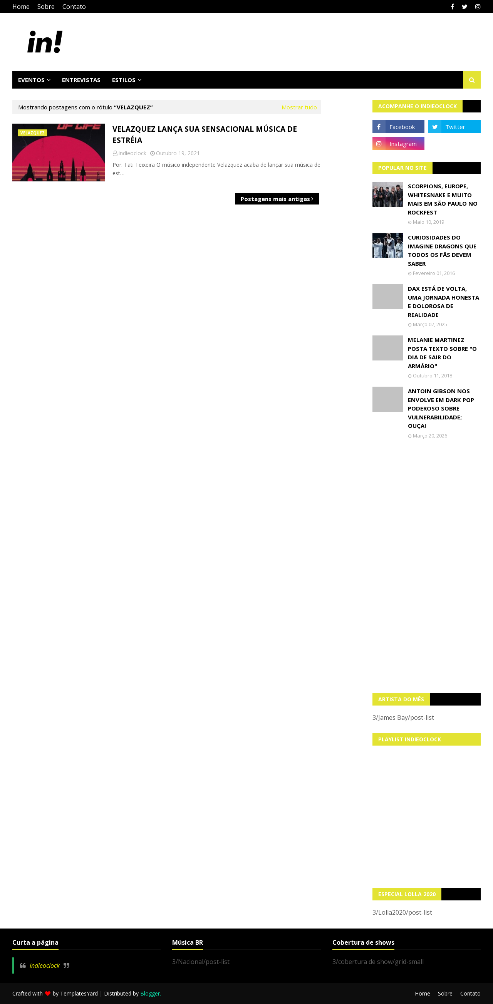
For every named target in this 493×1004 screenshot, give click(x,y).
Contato (74, 6)
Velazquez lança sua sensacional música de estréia (204, 134)
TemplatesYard (79, 993)
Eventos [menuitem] (31, 80)
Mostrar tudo (299, 107)
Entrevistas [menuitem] (81, 80)
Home (21, 6)
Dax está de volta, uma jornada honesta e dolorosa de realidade (443, 301)
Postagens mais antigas (275, 199)
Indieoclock (45, 965)
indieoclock (132, 153)
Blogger (150, 993)
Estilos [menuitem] (124, 80)
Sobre (46, 6)
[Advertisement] (426, 566)
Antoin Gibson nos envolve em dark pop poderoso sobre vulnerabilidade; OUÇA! (441, 408)
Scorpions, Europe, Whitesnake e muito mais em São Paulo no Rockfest (443, 199)
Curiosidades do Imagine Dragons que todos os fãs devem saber (442, 250)
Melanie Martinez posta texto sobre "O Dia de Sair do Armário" (442, 353)
